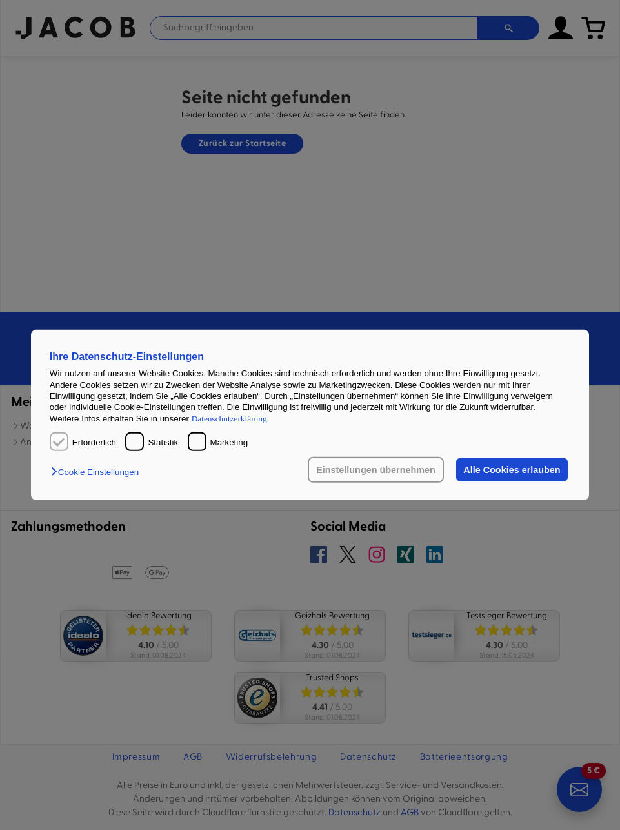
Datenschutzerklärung (229, 418)
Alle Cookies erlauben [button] (511, 470)
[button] (98, 472)
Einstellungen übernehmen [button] (375, 470)
